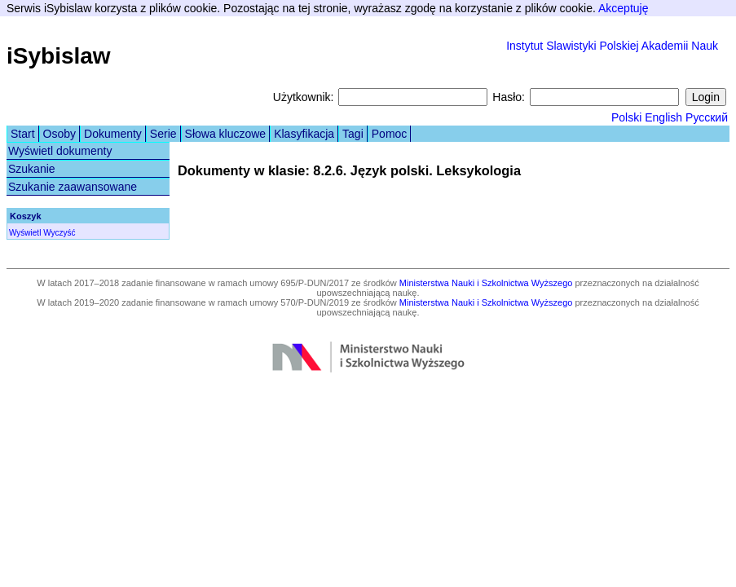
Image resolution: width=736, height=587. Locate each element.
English (663, 117)
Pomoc (390, 133)
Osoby (59, 133)
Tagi (353, 133)
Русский (706, 117)
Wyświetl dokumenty (60, 150)
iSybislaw (59, 55)
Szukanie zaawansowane (72, 186)
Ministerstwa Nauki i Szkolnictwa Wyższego (486, 283)
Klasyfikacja (304, 133)
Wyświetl (25, 232)
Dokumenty (113, 133)
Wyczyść (59, 232)
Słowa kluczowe (226, 133)
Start (23, 133)
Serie (163, 133)
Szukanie (31, 168)
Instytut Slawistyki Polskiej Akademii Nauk (612, 45)
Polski (626, 117)
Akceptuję (623, 8)
